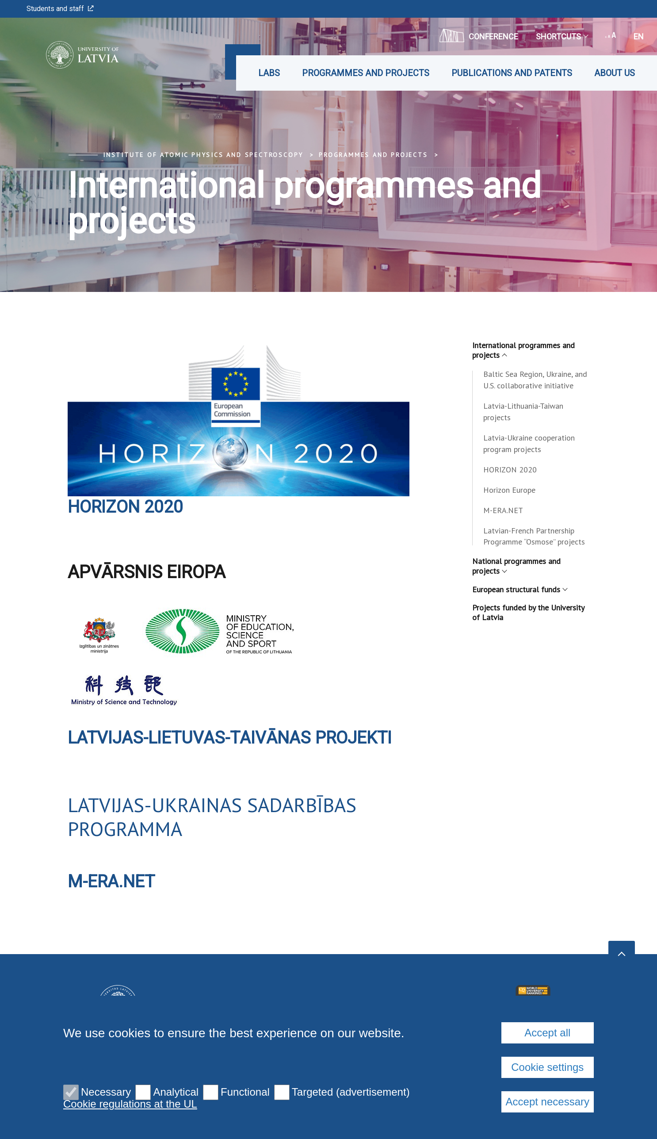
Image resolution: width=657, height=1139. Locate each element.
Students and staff (60, 8)
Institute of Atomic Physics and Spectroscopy (203, 155)
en (639, 36)
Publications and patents (511, 73)
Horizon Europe (509, 490)
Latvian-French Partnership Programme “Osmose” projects (534, 536)
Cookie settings (547, 1067)
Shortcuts (562, 36)
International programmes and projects (523, 350)
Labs (269, 73)
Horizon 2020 (127, 506)
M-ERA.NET (113, 881)
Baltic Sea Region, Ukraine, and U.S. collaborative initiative (535, 380)
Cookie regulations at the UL (130, 1104)
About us (614, 73)
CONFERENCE (478, 35)
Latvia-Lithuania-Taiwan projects (523, 411)
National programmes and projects (516, 566)
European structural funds (519, 589)
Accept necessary (547, 1102)
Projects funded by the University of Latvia (528, 612)
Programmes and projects (365, 73)
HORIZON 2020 (510, 469)
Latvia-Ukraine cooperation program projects (529, 443)
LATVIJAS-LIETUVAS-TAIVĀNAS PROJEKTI (235, 737)
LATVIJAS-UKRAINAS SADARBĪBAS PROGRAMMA (212, 816)
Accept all (547, 1033)
